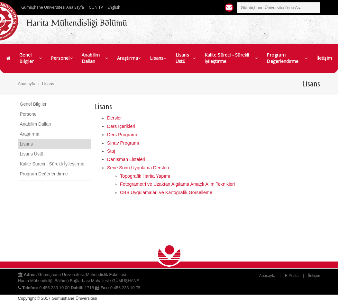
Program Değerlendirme (287, 58)
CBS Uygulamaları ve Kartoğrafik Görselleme (166, 192)
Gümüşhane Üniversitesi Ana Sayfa (52, 7)
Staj (111, 151)
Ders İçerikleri (121, 126)
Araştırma (129, 58)
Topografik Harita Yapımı (145, 176)
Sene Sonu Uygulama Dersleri (138, 167)
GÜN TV (96, 7)
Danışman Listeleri (126, 159)
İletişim (324, 58)
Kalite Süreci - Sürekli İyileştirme (231, 58)
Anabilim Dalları (95, 58)
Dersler (114, 117)
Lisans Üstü (186, 58)
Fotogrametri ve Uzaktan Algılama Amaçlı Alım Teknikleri (177, 184)
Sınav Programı (123, 143)
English (114, 7)
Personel (62, 58)
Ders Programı (122, 134)
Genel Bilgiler (30, 58)
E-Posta (292, 275)
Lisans (158, 58)
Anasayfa (26, 83)
